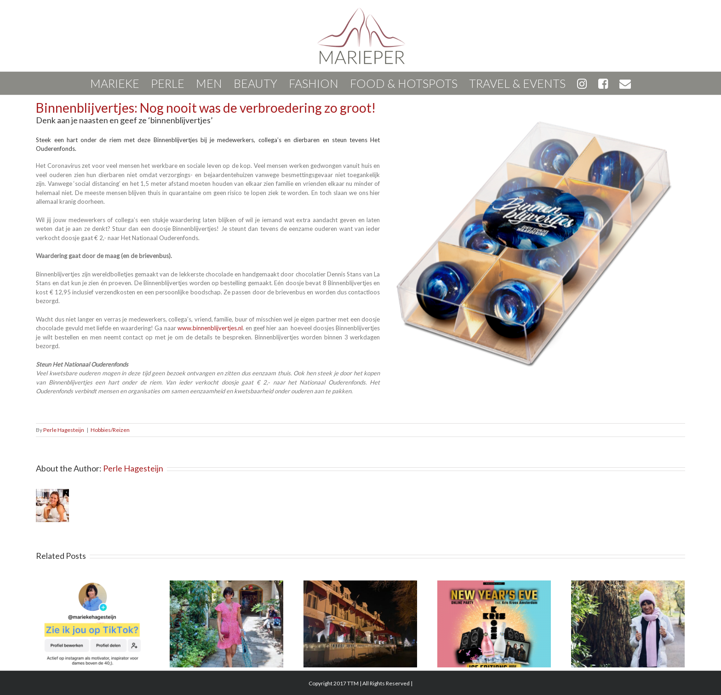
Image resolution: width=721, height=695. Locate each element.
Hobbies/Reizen (110, 429)
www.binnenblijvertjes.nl (210, 328)
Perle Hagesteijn (63, 429)
